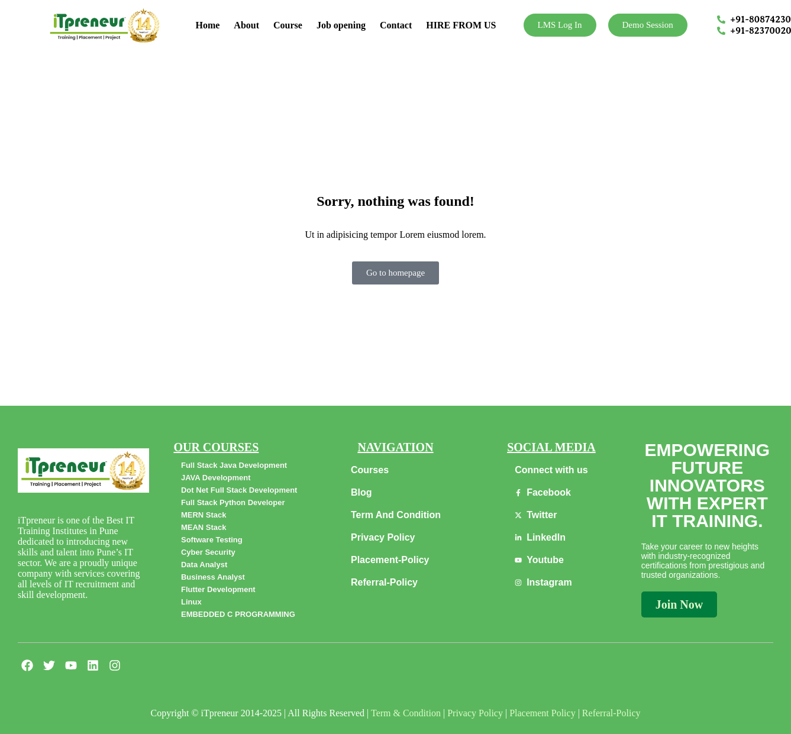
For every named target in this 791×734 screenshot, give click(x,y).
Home (207, 25)
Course (287, 25)
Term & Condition (406, 713)
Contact (396, 25)
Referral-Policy (611, 713)
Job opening (341, 25)
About (246, 25)
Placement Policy (542, 713)
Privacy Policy (475, 713)
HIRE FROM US (461, 25)
